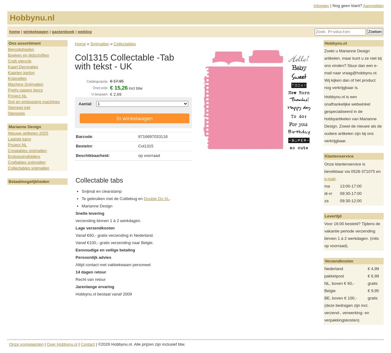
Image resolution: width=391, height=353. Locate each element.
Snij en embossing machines (34, 101)
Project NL (17, 96)
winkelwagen (35, 31)
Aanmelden (373, 5)
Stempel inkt (19, 107)
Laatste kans (19, 139)
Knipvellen (17, 78)
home (14, 31)
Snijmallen (99, 44)
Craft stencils (19, 61)
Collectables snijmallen (28, 168)
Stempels (16, 113)
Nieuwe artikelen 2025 (28, 133)
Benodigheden (21, 49)
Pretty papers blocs (25, 90)
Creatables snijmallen (27, 150)
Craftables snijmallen (27, 162)
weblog (85, 31)
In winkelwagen (135, 118)
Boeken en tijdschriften (28, 55)
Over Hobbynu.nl (62, 344)
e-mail (329, 178)
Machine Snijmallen (25, 84)
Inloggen (321, 5)
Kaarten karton (21, 72)
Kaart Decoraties (23, 67)
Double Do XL (156, 198)
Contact (88, 344)
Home (80, 44)
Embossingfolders (24, 156)
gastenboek (63, 31)
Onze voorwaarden (26, 344)
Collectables (125, 44)
